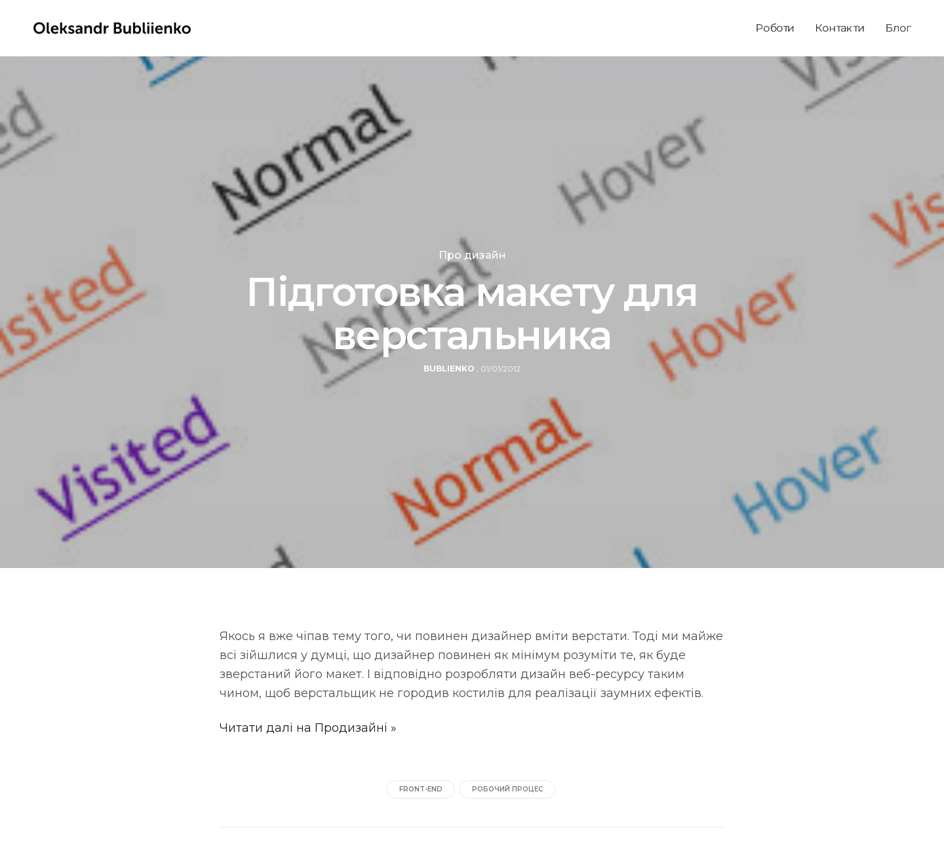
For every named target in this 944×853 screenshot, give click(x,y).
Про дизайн (472, 255)
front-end (420, 789)
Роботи (775, 28)
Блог (898, 28)
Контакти (840, 28)
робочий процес (507, 789)
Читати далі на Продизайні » (308, 728)
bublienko (449, 368)
